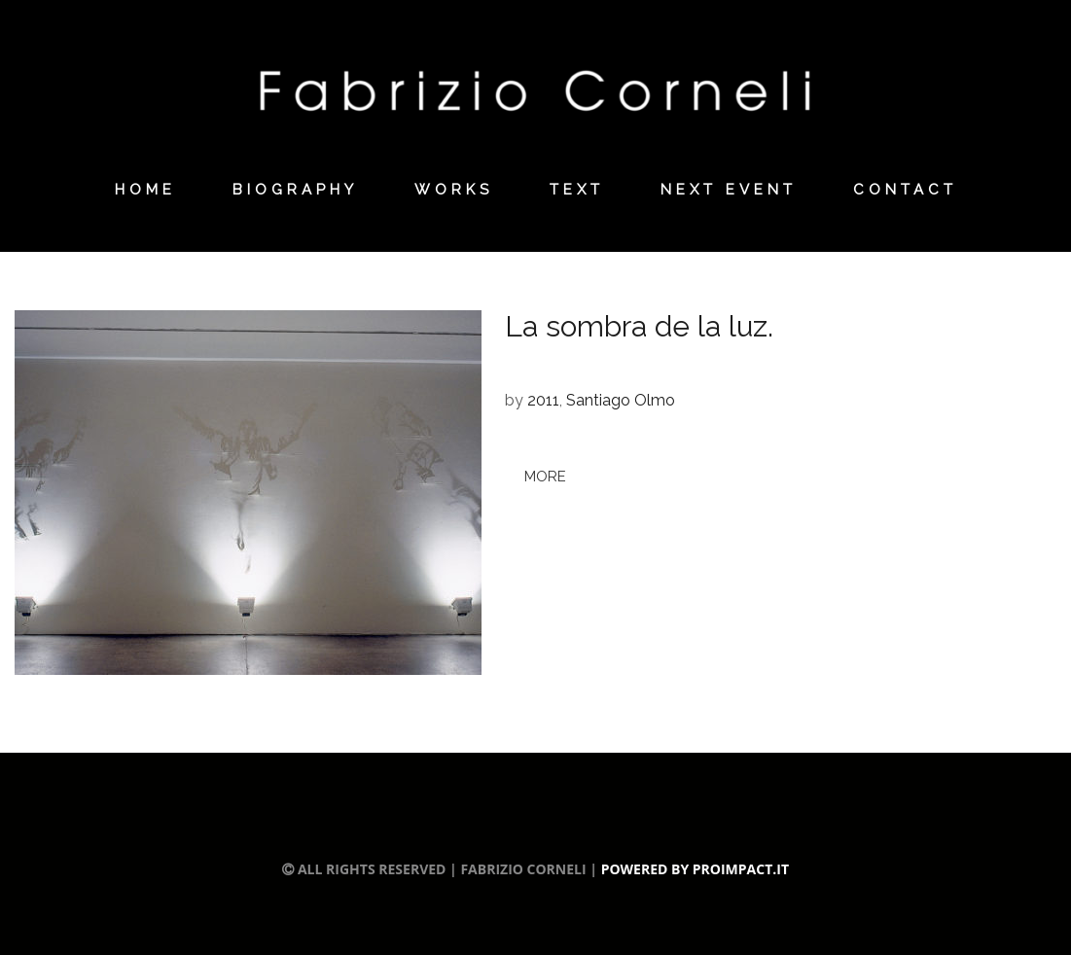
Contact (905, 189)
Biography (295, 189)
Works (453, 189)
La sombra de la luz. (643, 326)
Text (577, 189)
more (545, 476)
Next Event (728, 189)
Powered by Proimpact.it (695, 869)
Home (145, 189)
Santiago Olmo (620, 400)
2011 (543, 400)
